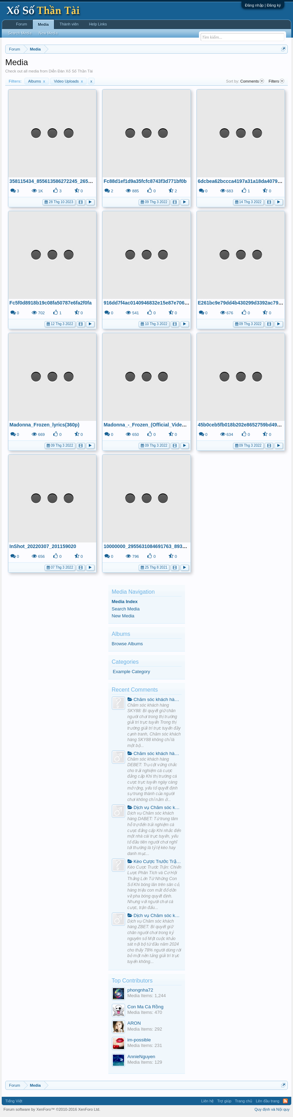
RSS (285, 1101)
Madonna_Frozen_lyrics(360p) (44, 424)
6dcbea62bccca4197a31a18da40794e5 (242, 181)
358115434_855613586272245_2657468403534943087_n (73, 181)
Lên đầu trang (267, 1101)
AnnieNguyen (141, 1056)
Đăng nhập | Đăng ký (263, 5)
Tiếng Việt (13, 1101)
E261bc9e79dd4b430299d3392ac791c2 (242, 303)
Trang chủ (243, 1101)
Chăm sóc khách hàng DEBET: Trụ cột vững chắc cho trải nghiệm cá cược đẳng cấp (155, 753)
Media (43, 24)
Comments (252, 81)
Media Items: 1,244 (147, 995)
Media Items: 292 (145, 1029)
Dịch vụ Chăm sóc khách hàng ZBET (155, 915)
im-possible (139, 1039)
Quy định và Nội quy (272, 1109)
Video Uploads (68, 81)
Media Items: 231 (145, 1045)
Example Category (131, 671)
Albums (36, 81)
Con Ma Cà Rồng (146, 1006)
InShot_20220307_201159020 (42, 546)
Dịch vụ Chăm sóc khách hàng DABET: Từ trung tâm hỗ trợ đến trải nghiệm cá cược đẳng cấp (155, 807)
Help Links (98, 24)
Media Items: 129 (145, 1062)
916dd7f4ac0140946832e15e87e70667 (146, 303)
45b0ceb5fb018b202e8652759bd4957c (241, 424)
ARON (134, 1023)
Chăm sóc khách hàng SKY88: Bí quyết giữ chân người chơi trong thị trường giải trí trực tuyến (155, 699)
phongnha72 (140, 990)
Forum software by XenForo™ (51, 1109)
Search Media (126, 608)
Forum (21, 24)
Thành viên (69, 24)
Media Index (125, 601)
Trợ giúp (224, 1101)
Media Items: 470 (145, 1012)
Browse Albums (127, 643)
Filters (276, 81)
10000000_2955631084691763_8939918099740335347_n (167, 546)
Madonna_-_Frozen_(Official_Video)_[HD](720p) (158, 424)
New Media (123, 615)
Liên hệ (207, 1101)
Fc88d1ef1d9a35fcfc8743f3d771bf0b (144, 181)
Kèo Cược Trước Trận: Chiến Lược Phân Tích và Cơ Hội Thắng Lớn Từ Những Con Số (155, 861)
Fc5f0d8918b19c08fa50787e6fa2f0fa (50, 303)
